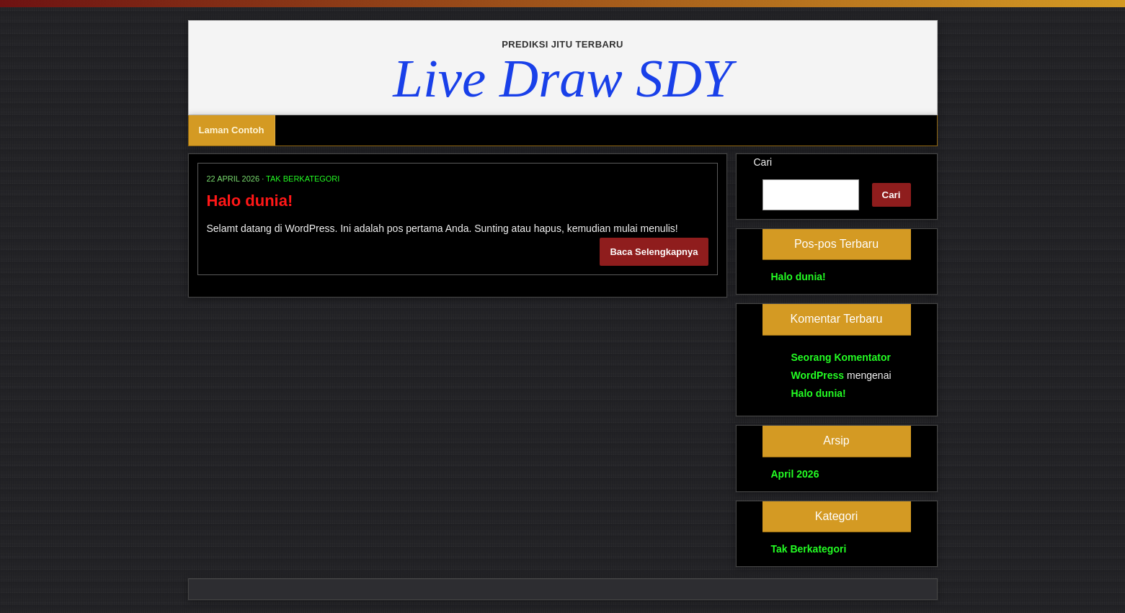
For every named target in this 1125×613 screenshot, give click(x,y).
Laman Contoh (231, 130)
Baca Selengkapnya (654, 251)
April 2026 (795, 474)
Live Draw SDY (562, 78)
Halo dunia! (250, 201)
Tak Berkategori (302, 178)
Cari (763, 162)
